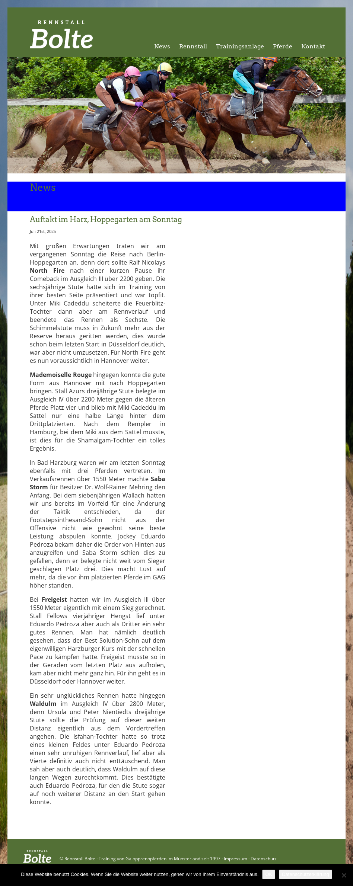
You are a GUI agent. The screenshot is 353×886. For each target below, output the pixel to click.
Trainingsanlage (240, 46)
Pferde (282, 46)
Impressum (235, 858)
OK (268, 874)
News (162, 46)
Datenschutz (264, 858)
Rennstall (193, 46)
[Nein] (343, 875)
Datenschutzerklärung (305, 874)
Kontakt (313, 46)
